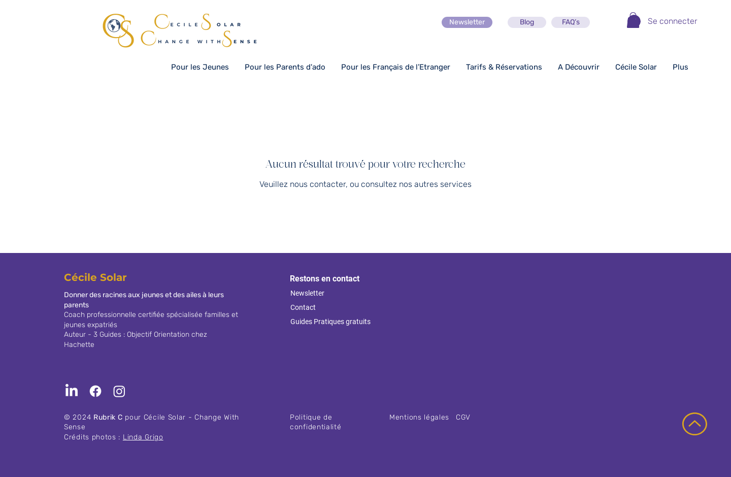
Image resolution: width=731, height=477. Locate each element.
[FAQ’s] (570, 22)
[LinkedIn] (71, 391)
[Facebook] (95, 391)
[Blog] (527, 22)
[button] (633, 20)
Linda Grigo (143, 437)
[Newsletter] (467, 22)
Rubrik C (108, 417)
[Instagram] (119, 391)
